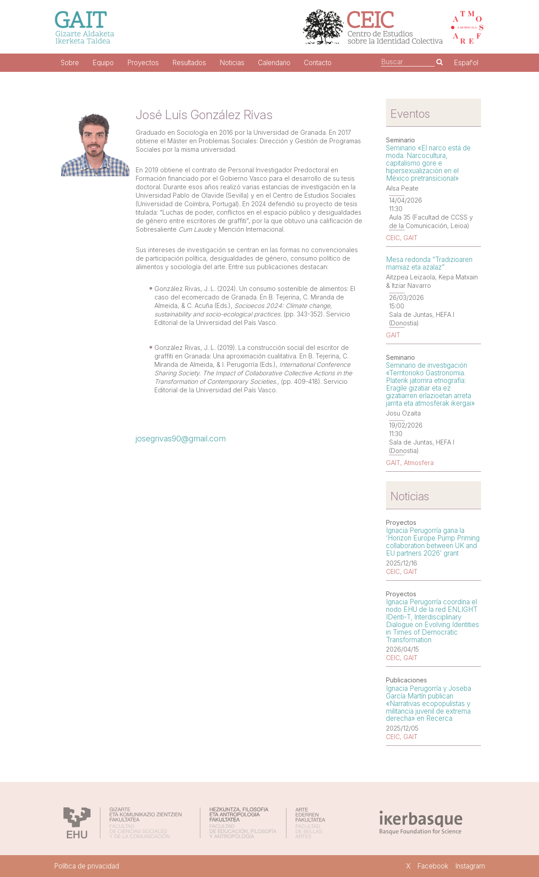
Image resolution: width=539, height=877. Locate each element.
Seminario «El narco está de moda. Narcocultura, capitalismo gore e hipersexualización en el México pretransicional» (428, 163)
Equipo (103, 62)
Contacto (318, 62)
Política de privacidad (86, 866)
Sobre (70, 62)
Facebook (432, 866)
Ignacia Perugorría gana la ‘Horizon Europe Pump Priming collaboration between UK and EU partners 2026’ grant (433, 541)
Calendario (274, 62)
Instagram (470, 866)
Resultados (189, 62)
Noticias (232, 62)
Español (466, 62)
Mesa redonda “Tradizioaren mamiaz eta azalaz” (429, 263)
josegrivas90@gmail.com (181, 438)
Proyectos (143, 62)
